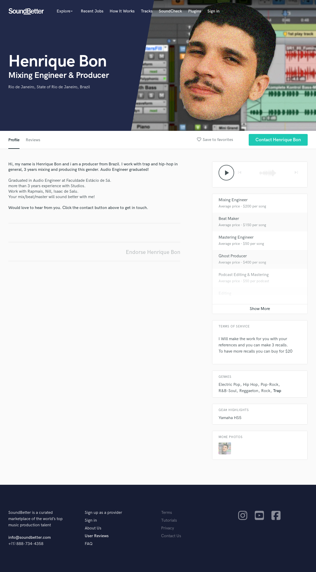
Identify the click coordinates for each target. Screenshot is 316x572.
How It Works (122, 11)
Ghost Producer (233, 256)
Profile (13, 140)
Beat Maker (229, 218)
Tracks (147, 11)
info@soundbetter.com (29, 537)
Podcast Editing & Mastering (244, 274)
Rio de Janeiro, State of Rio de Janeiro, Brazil (49, 87)
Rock (265, 390)
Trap (277, 390)
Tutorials (169, 520)
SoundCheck (170, 11)
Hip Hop (250, 384)
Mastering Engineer (236, 237)
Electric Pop (229, 384)
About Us (93, 528)
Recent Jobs (92, 11)
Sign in (213, 11)
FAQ (89, 543)
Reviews (33, 140)
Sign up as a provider (103, 512)
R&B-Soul (227, 390)
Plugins (194, 11)
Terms (166, 512)
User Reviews (97, 536)
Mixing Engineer (233, 200)
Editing (225, 293)
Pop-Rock (269, 384)
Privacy (167, 528)
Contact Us (171, 536)
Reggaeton (248, 390)
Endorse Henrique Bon (153, 252)
